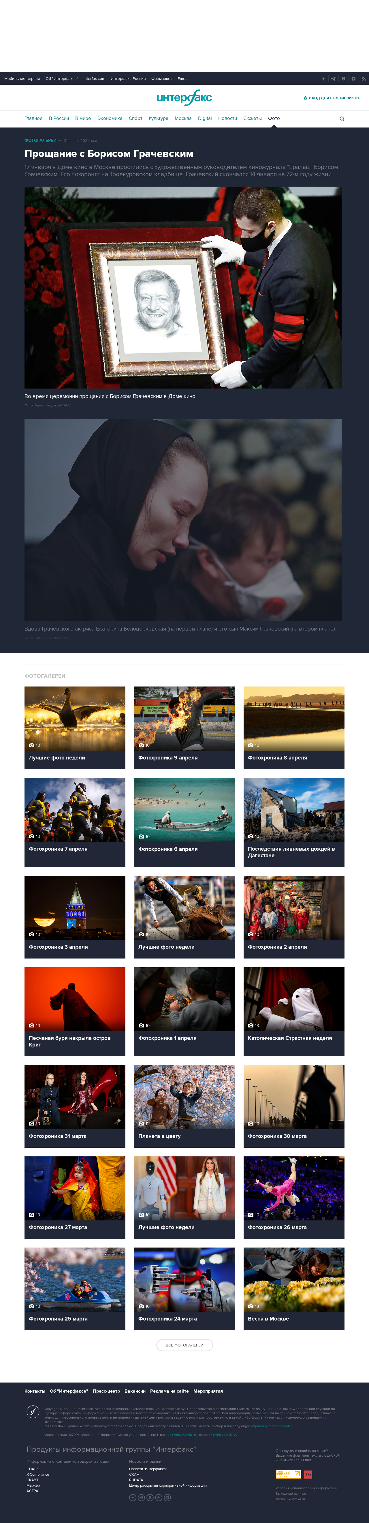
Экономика (110, 118)
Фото (274, 118)
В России (59, 118)
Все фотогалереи (185, 1345)
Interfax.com (94, 78)
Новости (227, 118)
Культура (158, 118)
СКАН (134, 1474)
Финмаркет (161, 78)
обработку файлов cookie (272, 1426)
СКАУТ (32, 1480)
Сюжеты (252, 118)
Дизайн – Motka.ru (290, 1499)
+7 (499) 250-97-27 (223, 1435)
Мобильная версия (22, 78)
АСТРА (32, 1491)
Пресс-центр (106, 1391)
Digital (205, 118)
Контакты (35, 1391)
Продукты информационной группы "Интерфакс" (111, 1449)
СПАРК (33, 1469)
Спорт (135, 118)
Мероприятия (208, 1391)
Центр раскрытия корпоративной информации (168, 1485)
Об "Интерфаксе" (62, 78)
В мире (83, 118)
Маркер (33, 1485)
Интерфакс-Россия (128, 78)
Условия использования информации (306, 1488)
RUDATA (136, 1480)
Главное (34, 118)
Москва (183, 118)
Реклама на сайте (169, 1391)
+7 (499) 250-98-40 (182, 1435)
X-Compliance (38, 1474)
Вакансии (135, 1391)
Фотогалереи (41, 140)
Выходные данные (291, 1494)
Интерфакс (184, 97)
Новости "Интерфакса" (148, 1469)
